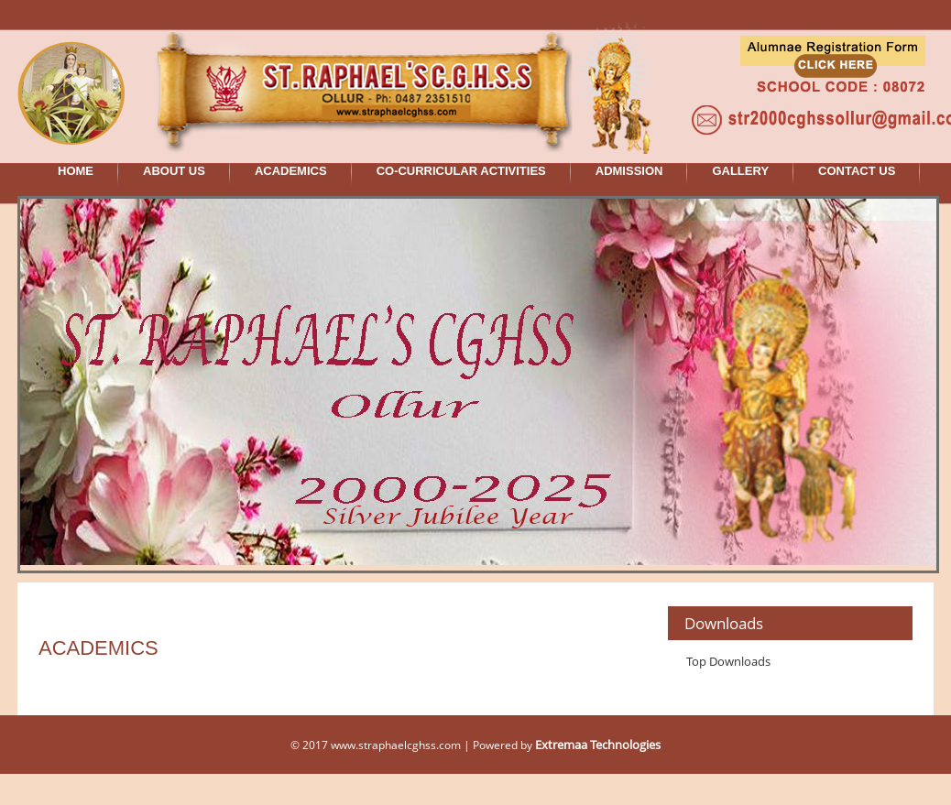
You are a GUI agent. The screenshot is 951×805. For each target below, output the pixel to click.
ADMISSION (629, 171)
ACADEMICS (291, 171)
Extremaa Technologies (598, 744)
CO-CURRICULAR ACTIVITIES (461, 171)
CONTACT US (856, 171)
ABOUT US (174, 171)
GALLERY (740, 171)
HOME (75, 171)
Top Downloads (728, 661)
